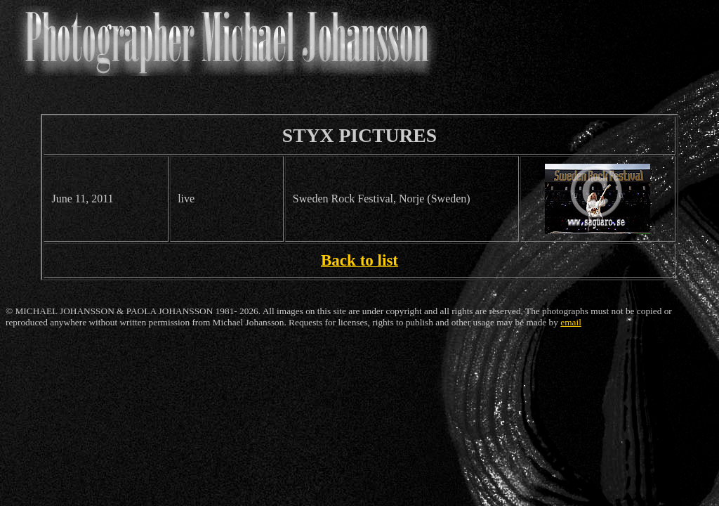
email (570, 322)
